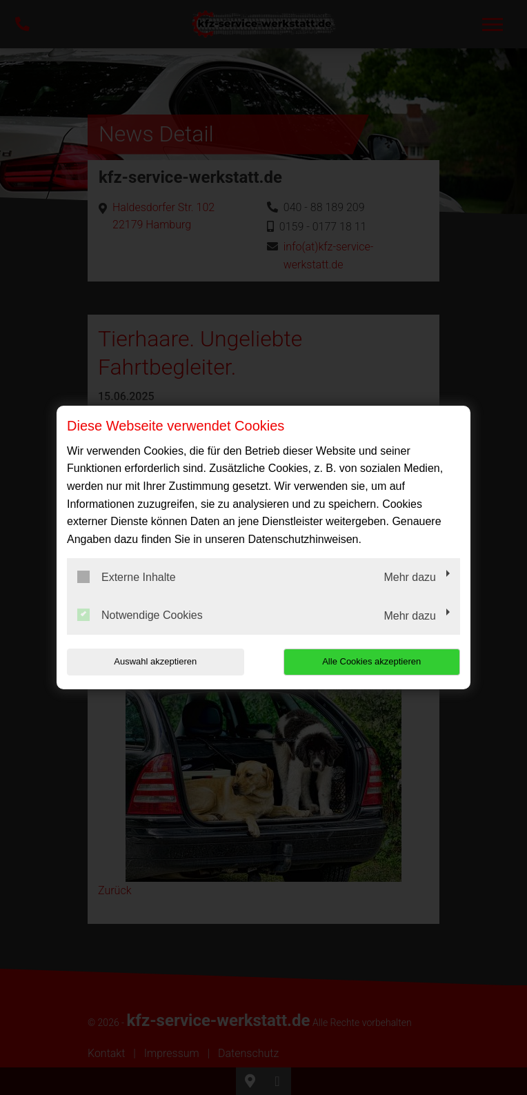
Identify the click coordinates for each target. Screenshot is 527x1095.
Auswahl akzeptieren (155, 661)
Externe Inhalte (126, 577)
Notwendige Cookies (140, 615)
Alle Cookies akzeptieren (371, 661)
